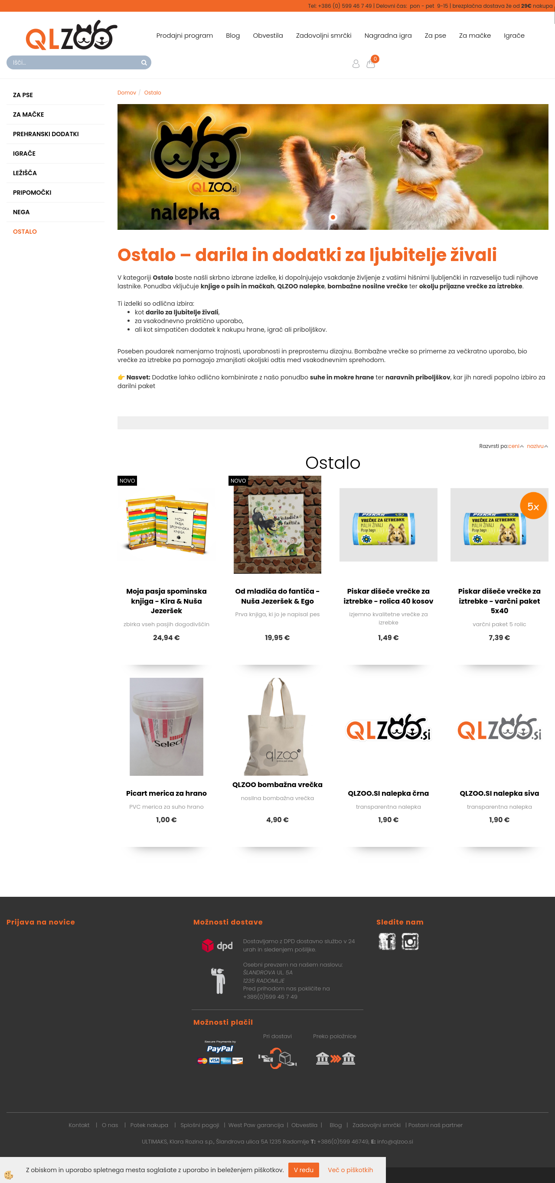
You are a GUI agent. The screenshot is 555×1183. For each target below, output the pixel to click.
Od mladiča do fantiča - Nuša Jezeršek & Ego (277, 596)
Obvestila (268, 35)
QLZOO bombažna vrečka (277, 785)
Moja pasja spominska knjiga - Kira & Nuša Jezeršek (166, 601)
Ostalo (152, 92)
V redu (304, 1170)
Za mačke (475, 35)
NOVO (127, 480)
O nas (110, 1125)
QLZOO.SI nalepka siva (499, 793)
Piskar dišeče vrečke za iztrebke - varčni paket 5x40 (499, 601)
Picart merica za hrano (166, 793)
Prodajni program (185, 35)
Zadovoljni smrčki (324, 35)
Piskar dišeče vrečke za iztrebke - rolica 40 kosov (389, 596)
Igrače (514, 35)
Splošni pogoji (199, 1125)
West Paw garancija (256, 1125)
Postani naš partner (435, 1125)
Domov (127, 92)
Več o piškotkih (350, 1170)
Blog (233, 35)
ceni (516, 446)
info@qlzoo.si (395, 1141)
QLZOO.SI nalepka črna (388, 793)
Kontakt (79, 1125)
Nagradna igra (388, 35)
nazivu (537, 446)
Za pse (435, 35)
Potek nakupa (149, 1125)
